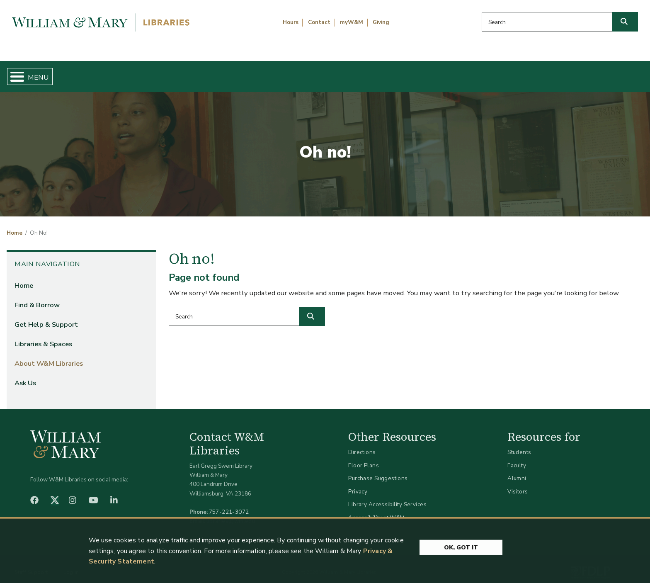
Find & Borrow (139, 73)
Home (50, 73)
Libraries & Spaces (371, 73)
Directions (362, 445)
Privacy (357, 484)
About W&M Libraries (494, 73)
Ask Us (598, 73)
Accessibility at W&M (376, 511)
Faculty (516, 458)
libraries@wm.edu (230, 514)
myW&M (351, 22)
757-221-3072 (229, 505)
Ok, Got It (461, 569)
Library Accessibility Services (387, 498)
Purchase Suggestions (377, 472)
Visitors (517, 484)
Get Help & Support (252, 73)
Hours (290, 22)
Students (519, 445)
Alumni (516, 472)
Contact (319, 22)
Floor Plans (363, 458)
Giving (381, 22)
